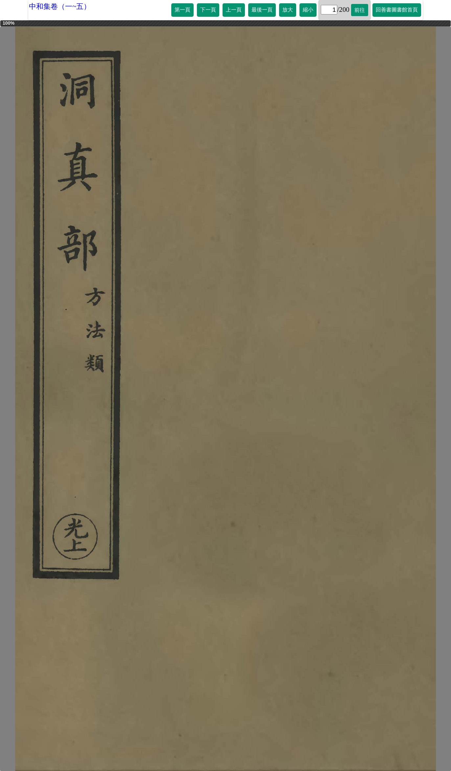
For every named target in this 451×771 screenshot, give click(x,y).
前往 (359, 10)
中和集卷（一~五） (60, 6)
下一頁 (208, 9)
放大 (287, 9)
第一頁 (182, 9)
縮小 (308, 9)
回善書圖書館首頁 (397, 9)
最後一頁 (262, 9)
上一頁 (234, 9)
